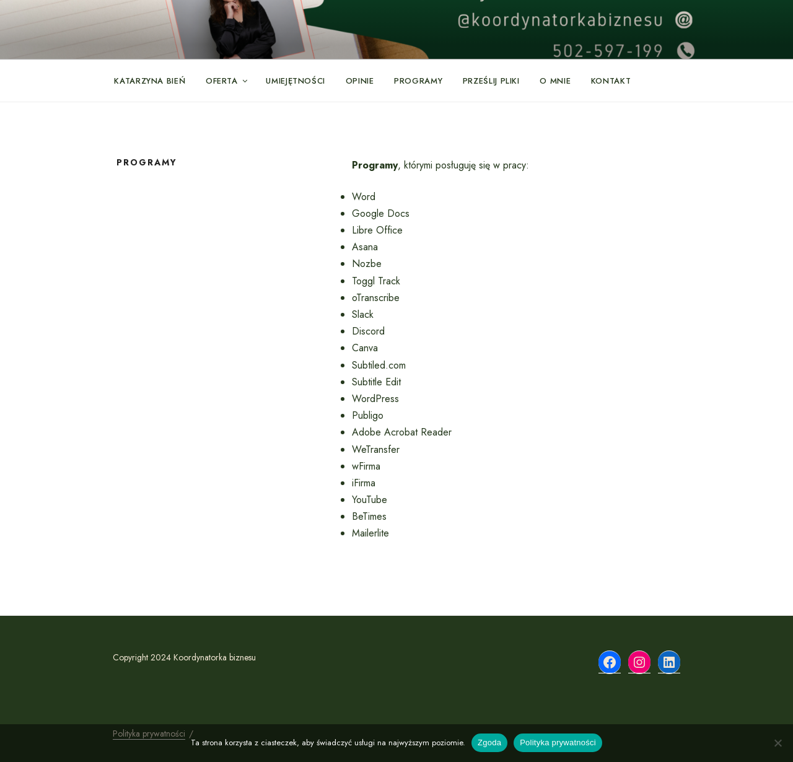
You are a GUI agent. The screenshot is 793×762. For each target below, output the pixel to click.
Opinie (360, 81)
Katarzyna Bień (149, 81)
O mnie (555, 81)
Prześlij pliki (491, 81)
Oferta (227, 81)
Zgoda (489, 742)
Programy (418, 81)
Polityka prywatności (558, 742)
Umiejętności (295, 81)
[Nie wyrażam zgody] (777, 743)
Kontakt (611, 81)
